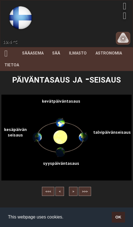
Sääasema (33, 53)
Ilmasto (78, 53)
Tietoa (11, 65)
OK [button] (118, 217)
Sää (56, 53)
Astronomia (108, 53)
